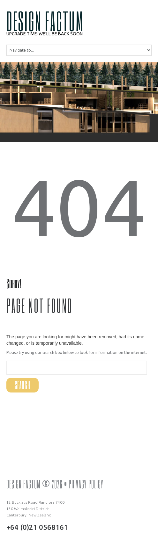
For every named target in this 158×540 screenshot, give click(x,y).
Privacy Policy (86, 484)
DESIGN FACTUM (45, 20)
